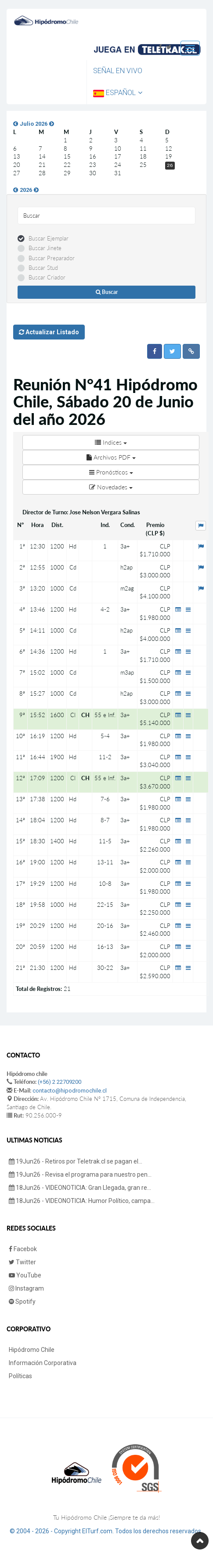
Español (117, 92)
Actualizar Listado (49, 332)
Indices (111, 442)
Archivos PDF (111, 457)
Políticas (20, 1376)
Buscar (107, 292)
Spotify (22, 1301)
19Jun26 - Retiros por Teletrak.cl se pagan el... (75, 1161)
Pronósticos (111, 472)
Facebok (23, 1248)
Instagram (26, 1288)
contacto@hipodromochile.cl (69, 1090)
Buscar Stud (43, 267)
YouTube (25, 1275)
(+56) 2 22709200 (59, 1082)
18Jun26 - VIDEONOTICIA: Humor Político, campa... (82, 1200)
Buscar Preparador (52, 258)
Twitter (22, 1262)
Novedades (111, 487)
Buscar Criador (47, 277)
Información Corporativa (42, 1362)
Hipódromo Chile (31, 1349)
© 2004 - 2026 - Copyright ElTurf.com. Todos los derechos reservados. (106, 1531)
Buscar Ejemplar (49, 238)
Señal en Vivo (117, 71)
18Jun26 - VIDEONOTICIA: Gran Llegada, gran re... (80, 1187)
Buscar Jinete (45, 247)
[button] (154, 351)
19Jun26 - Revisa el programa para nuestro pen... (80, 1174)
